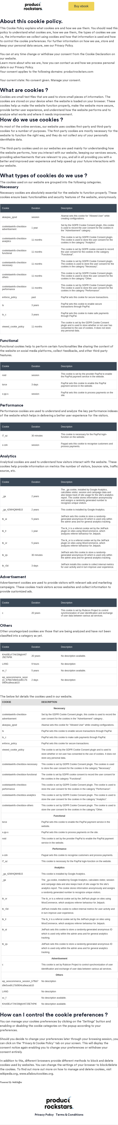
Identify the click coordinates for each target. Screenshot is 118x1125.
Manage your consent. (66, 80)
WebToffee (17, 1082)
